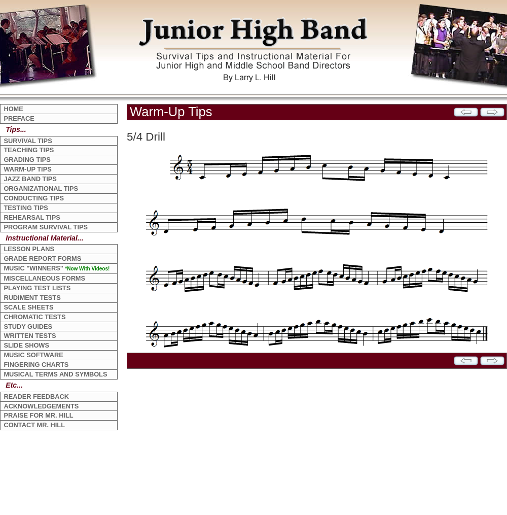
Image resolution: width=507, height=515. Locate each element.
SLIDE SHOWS (26, 345)
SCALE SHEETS (28, 307)
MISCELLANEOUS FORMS (44, 278)
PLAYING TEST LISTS (37, 288)
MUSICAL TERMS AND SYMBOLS (55, 374)
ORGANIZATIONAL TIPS (41, 188)
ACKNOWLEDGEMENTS (41, 406)
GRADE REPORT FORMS (42, 258)
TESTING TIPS (26, 208)
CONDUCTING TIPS (34, 198)
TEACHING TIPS (29, 150)
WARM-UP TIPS (27, 169)
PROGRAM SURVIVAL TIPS (46, 227)
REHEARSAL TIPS (32, 217)
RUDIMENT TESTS (32, 297)
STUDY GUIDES (28, 326)
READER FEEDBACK (36, 396)
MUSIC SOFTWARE (33, 355)
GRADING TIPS (27, 159)
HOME (13, 109)
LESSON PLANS (29, 249)
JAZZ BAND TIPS (30, 179)
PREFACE (19, 118)
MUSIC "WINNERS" (57, 268)
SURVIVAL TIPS (28, 141)
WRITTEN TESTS (30, 335)
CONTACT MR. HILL (34, 425)
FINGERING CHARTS (36, 364)
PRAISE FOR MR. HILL (38, 415)
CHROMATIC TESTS (34, 317)
